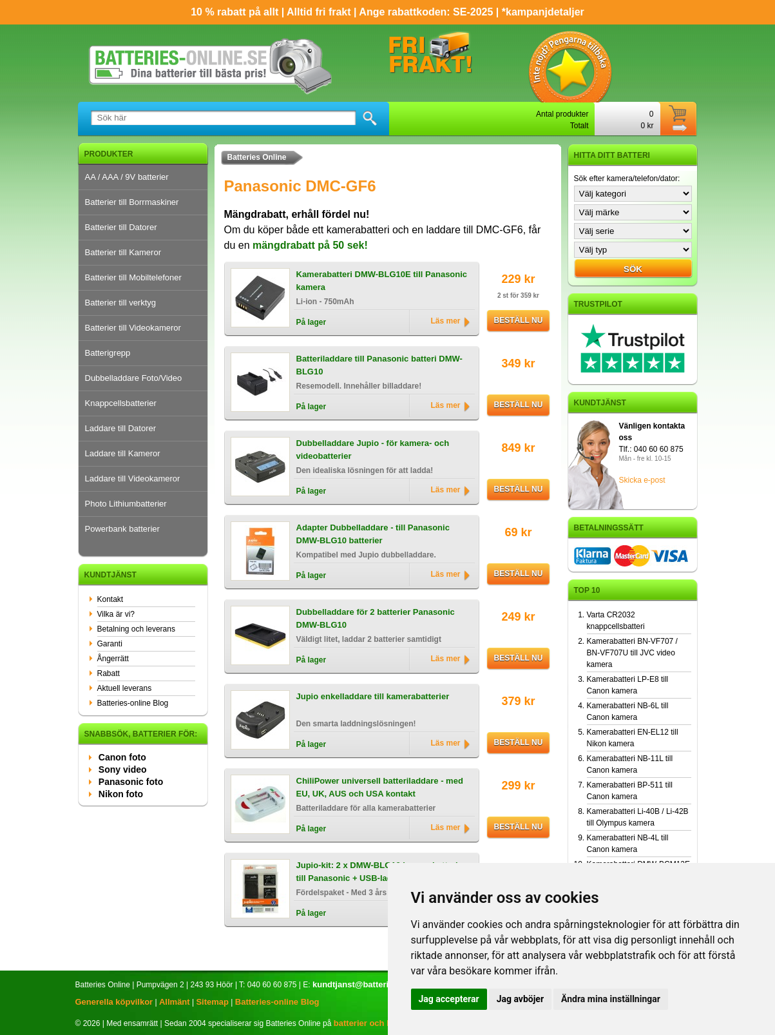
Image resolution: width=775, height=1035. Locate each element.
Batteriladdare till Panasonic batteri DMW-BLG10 (379, 365)
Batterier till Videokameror (133, 328)
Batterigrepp (108, 353)
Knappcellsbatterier (121, 403)
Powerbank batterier (122, 529)
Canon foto (122, 757)
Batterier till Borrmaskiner (132, 202)
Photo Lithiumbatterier (126, 503)
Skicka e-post (642, 480)
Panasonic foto (131, 782)
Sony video (123, 769)
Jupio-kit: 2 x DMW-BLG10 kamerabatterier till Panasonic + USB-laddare (381, 871)
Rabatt (108, 673)
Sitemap (212, 1002)
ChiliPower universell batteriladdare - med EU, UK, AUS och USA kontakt (379, 787)
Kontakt (110, 599)
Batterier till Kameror (123, 252)
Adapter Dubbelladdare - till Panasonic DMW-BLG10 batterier (373, 534)
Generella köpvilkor (114, 1002)
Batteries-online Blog (133, 703)
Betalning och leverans (136, 629)
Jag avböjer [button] (520, 999)
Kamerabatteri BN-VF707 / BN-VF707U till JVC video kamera (632, 653)
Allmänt (174, 1002)
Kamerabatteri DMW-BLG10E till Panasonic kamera (382, 280)
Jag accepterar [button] (449, 999)
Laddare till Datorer (121, 428)
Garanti (109, 643)
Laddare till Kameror (122, 453)
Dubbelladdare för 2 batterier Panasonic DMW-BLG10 (375, 618)
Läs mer (445, 320)
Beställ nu (518, 320)
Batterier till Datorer (121, 227)
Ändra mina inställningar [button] (610, 999)
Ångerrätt (113, 658)
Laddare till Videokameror (132, 478)
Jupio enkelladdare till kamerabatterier (373, 696)
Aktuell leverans (124, 688)
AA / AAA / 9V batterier (127, 177)
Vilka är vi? (116, 614)
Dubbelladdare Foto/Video (133, 378)
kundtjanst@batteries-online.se (374, 984)
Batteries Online (257, 157)
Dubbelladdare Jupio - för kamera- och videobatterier (373, 449)
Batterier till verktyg (121, 302)
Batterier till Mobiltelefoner (133, 277)
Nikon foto (121, 794)
